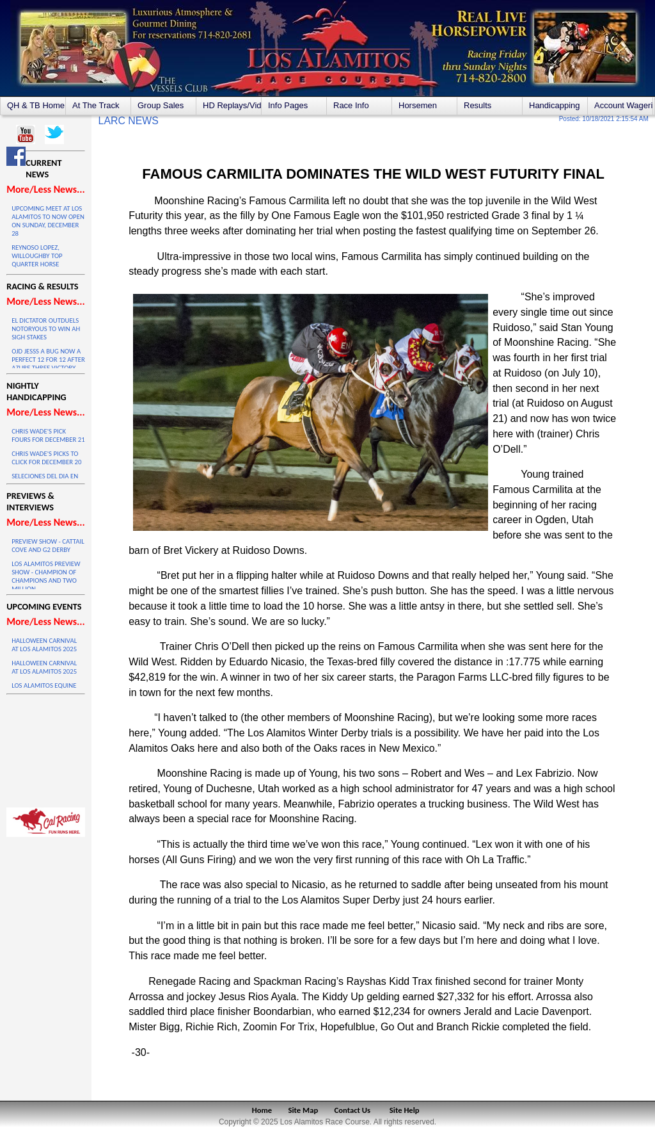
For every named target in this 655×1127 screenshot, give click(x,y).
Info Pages (288, 105)
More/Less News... (45, 189)
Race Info (351, 105)
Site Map (303, 1110)
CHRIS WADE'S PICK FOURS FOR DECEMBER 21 (48, 435)
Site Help (405, 1110)
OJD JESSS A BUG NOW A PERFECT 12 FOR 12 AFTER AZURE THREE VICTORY (48, 359)
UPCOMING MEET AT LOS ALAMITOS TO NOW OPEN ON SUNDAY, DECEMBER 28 (48, 221)
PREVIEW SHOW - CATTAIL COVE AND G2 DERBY (48, 545)
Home (262, 1110)
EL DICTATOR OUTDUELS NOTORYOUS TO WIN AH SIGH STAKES (46, 328)
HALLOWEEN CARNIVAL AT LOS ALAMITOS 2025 (44, 644)
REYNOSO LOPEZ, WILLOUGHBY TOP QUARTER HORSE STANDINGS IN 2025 (39, 260)
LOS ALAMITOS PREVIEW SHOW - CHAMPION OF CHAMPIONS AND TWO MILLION (46, 576)
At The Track (95, 105)
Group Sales (161, 105)
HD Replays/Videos (232, 105)
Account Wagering (623, 105)
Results (477, 105)
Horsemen (418, 105)
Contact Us (353, 1110)
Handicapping (554, 105)
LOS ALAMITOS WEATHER (45, 748)
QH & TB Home (36, 105)
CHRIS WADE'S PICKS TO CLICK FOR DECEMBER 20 (46, 458)
